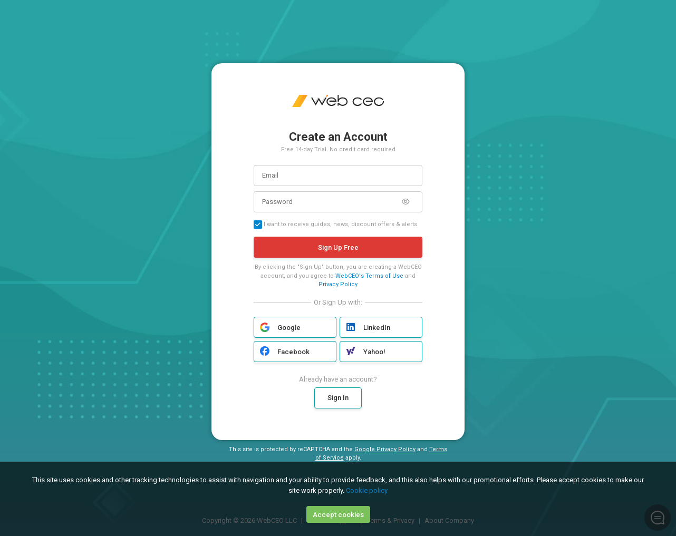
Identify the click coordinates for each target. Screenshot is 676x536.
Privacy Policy (338, 284)
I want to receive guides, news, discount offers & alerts (335, 224)
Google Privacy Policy (385, 449)
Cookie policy (367, 490)
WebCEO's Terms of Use (369, 275)
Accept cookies (338, 515)
